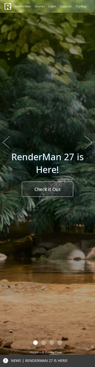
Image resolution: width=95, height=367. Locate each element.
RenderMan (23, 6)
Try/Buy (80, 6)
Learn (52, 6)
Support (65, 6)
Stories (40, 6)
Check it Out (47, 189)
